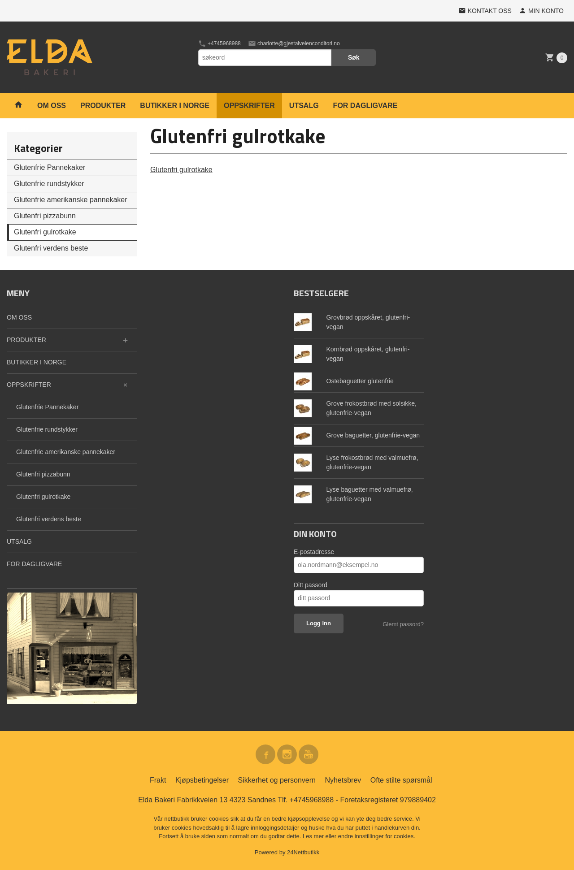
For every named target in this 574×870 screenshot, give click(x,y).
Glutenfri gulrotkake (45, 232)
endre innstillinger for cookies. (376, 836)
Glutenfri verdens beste (51, 248)
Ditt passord (310, 585)
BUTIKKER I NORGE (174, 105)
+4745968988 (219, 43)
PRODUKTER (103, 105)
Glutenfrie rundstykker (49, 183)
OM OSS (51, 105)
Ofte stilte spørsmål (401, 780)
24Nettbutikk (303, 852)
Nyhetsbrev (343, 780)
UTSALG (304, 105)
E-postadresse (314, 551)
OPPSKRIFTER (249, 105)
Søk (354, 57)
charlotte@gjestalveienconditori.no (294, 43)
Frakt (158, 780)
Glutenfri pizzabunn (45, 216)
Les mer (314, 836)
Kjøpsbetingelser (202, 780)
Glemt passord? (403, 624)
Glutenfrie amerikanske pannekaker (70, 199)
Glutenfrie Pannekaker (49, 167)
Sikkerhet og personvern (277, 780)
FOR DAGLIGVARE (365, 105)
